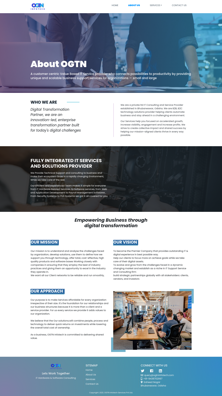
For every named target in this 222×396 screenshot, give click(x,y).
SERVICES (155, 5)
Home (115, 5)
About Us (91, 374)
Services (90, 379)
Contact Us (92, 384)
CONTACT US (179, 5)
